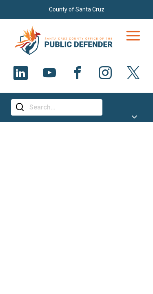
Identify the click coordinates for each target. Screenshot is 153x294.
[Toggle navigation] (133, 36)
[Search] (63, 107)
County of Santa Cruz (76, 9)
